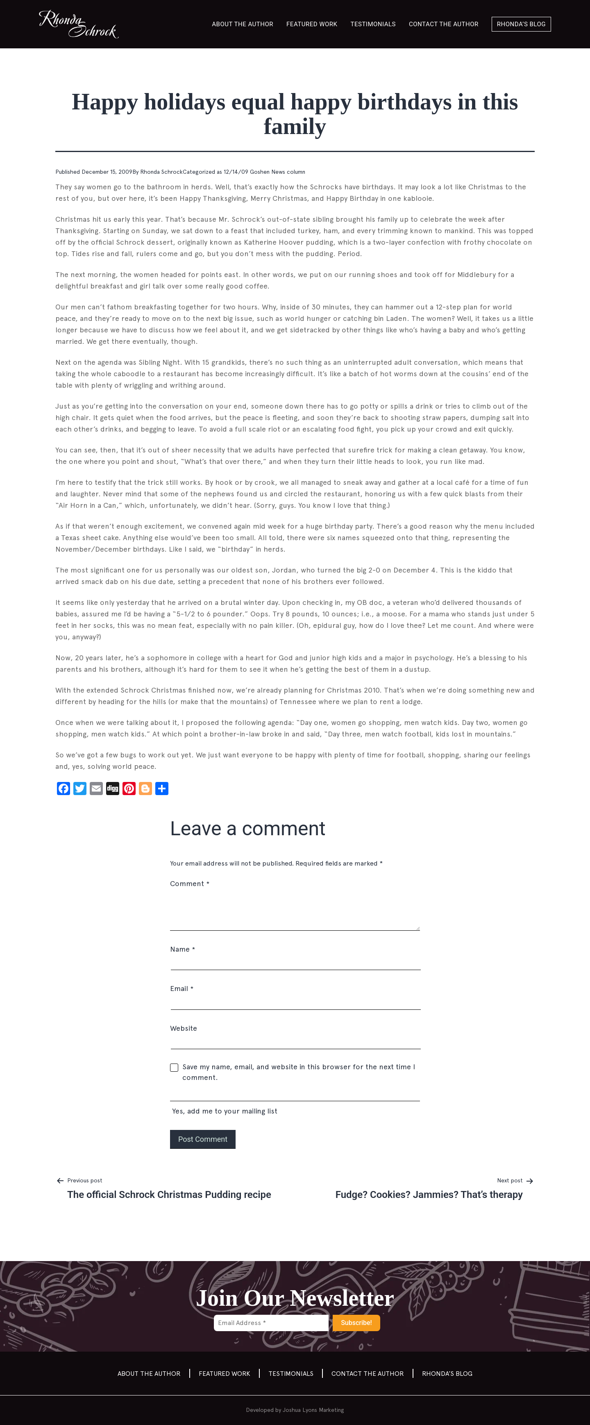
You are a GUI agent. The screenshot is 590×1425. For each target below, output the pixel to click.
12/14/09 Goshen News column (264, 171)
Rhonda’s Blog (521, 24)
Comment (189, 883)
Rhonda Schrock (161, 171)
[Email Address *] (271, 1323)
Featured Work (311, 24)
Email (181, 988)
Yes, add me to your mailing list (295, 1103)
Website (183, 1028)
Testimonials (373, 24)
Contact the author (444, 24)
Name (182, 949)
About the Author (242, 24)
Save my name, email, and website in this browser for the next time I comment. (298, 1072)
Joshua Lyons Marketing (313, 1410)
